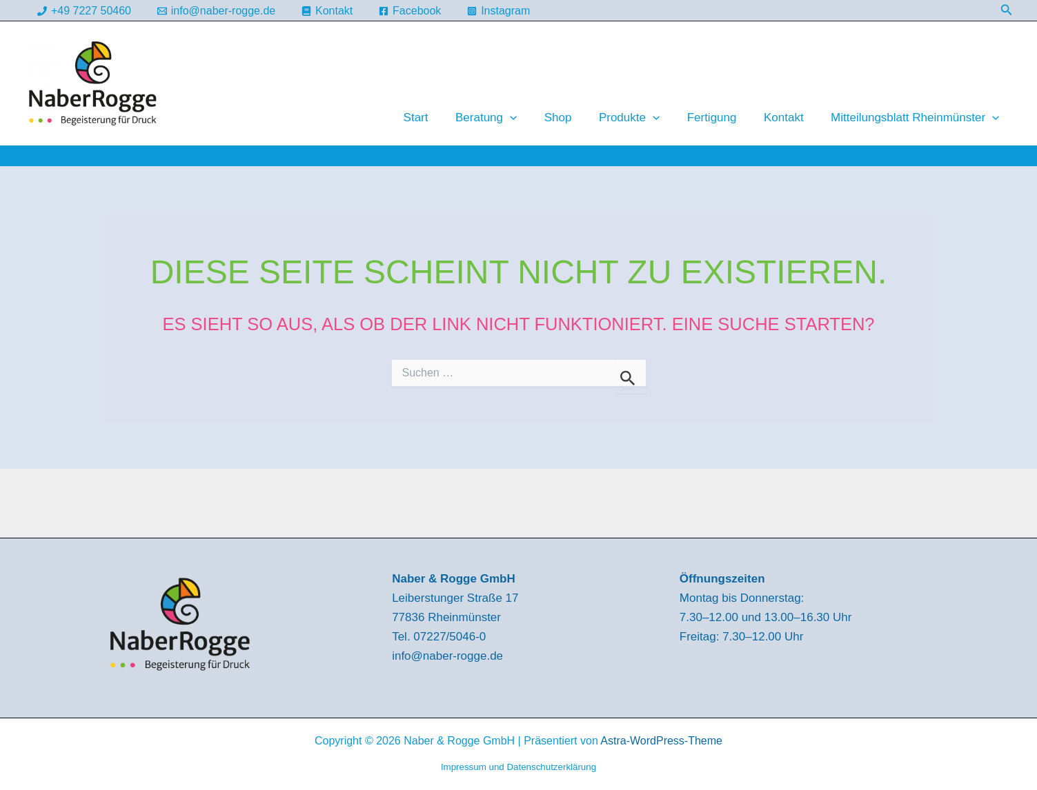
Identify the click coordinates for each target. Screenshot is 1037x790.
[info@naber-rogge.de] (215, 11)
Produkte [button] (642, 117)
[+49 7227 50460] (84, 11)
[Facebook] (410, 11)
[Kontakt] (327, 11)
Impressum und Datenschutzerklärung (518, 767)
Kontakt (789, 117)
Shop (575, 117)
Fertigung (721, 117)
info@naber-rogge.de (447, 655)
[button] (1006, 10)
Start (440, 117)
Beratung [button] (506, 117)
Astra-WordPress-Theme (661, 741)
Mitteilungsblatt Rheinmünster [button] (917, 117)
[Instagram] (499, 11)
